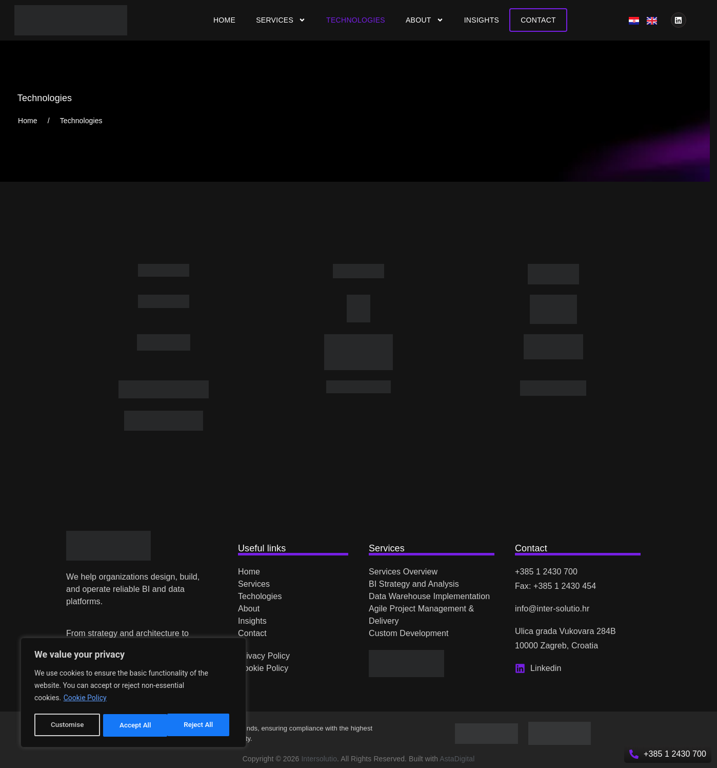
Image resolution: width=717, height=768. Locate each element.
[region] (133, 693)
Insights (482, 20)
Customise (67, 725)
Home (224, 20)
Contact (538, 20)
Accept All (200, 725)
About (425, 20)
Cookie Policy (85, 700)
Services (281, 20)
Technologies (355, 20)
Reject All (134, 725)
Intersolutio (319, 759)
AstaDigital (457, 759)
